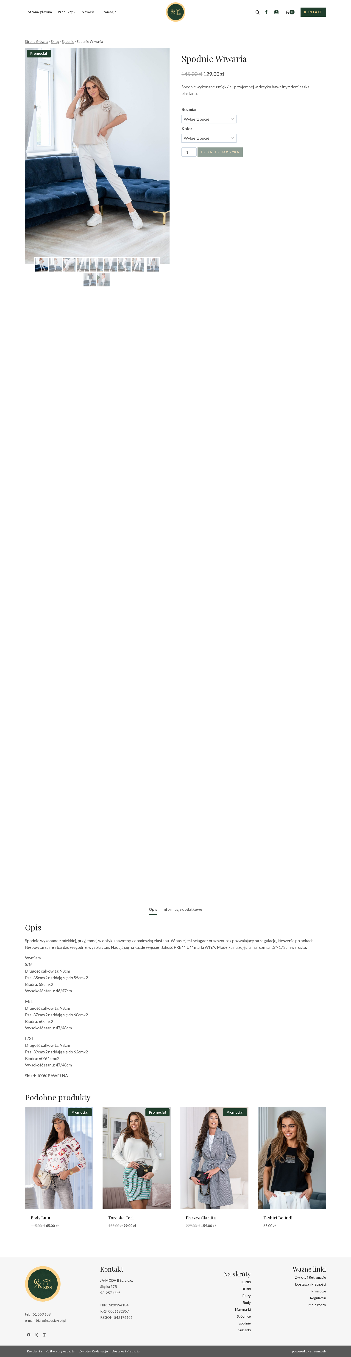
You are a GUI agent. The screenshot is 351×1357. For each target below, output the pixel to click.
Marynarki (243, 1309)
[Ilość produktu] (188, 152)
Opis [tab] (153, 909)
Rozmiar (189, 109)
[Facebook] (266, 12)
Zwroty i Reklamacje (310, 1277)
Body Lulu (40, 1218)
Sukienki (244, 1330)
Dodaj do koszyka (220, 152)
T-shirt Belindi (277, 1218)
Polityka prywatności (60, 1351)
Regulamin (318, 1298)
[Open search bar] (257, 12)
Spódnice (244, 1316)
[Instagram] (276, 12)
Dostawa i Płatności (310, 1284)
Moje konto (317, 1305)
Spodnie (245, 1323)
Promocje (109, 12)
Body (247, 1302)
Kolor (187, 128)
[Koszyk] (290, 12)
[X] (36, 1335)
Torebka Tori (121, 1218)
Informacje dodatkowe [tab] (182, 909)
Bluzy (246, 1296)
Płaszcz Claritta (201, 1218)
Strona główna (40, 12)
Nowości (89, 12)
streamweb (318, 1351)
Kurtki (246, 1282)
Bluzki (246, 1289)
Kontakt (313, 12)
